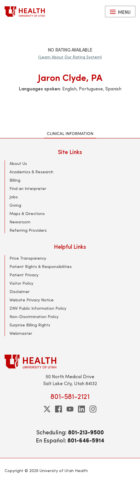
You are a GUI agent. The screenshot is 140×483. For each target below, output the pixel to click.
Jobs (13, 196)
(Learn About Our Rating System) (70, 57)
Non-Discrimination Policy (34, 316)
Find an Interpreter (27, 188)
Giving (15, 205)
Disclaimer (19, 291)
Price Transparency (27, 258)
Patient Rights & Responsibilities (40, 266)
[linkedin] (81, 409)
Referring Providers (28, 230)
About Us (18, 163)
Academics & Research (31, 171)
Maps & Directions (27, 213)
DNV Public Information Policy (37, 308)
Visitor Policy (21, 283)
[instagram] (93, 409)
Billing (14, 180)
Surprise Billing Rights (29, 325)
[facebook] (58, 409)
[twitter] (47, 409)
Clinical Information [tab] (70, 133)
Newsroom (19, 222)
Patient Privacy (23, 274)
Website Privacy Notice (31, 300)
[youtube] (70, 409)
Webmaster (20, 333)
